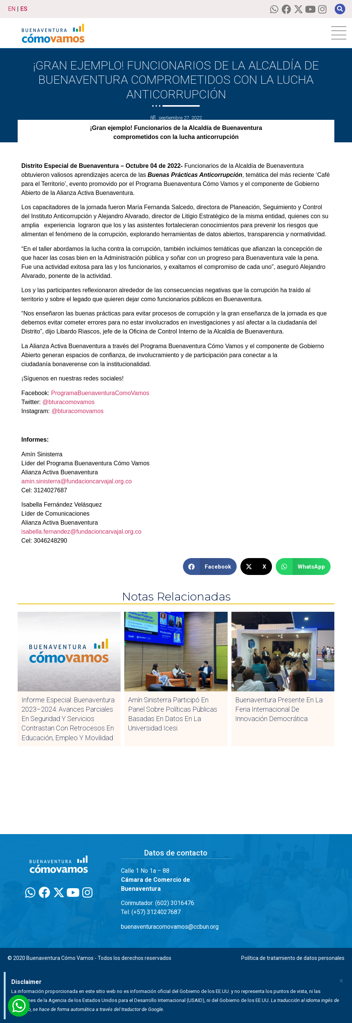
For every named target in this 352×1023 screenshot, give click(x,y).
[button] (340, 9)
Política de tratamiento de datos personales (292, 958)
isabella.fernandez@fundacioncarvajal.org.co (81, 531)
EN (11, 8)
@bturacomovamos (68, 402)
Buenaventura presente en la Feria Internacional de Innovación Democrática (279, 709)
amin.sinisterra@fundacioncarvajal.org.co (76, 481)
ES (23, 8)
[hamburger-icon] (338, 33)
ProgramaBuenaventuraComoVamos (100, 393)
